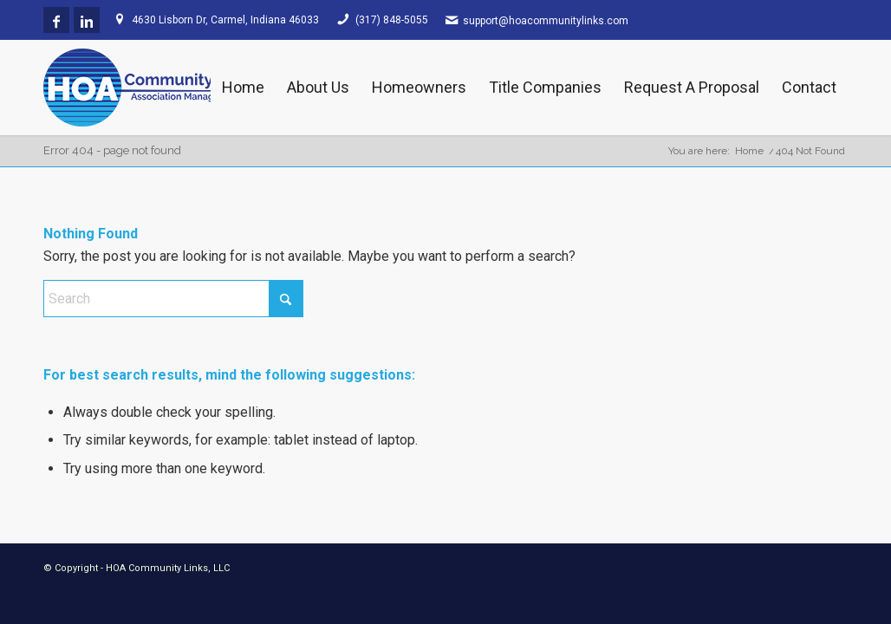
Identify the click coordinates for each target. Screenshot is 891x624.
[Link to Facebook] (56, 20)
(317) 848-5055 (391, 20)
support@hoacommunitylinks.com (545, 21)
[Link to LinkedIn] (87, 20)
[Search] (173, 298)
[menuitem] (243, 87)
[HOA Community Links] (168, 87)
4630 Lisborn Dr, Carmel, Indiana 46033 (225, 20)
